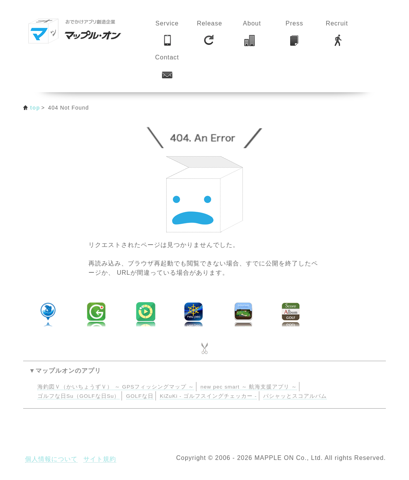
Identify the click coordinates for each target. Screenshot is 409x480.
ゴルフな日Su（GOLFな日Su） (78, 396)
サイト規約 (99, 459)
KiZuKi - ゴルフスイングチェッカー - (208, 396)
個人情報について (51, 459)
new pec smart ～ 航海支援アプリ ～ (249, 387)
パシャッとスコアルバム (295, 396)
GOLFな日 (140, 396)
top (35, 108)
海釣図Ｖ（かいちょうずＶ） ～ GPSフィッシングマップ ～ (115, 387)
